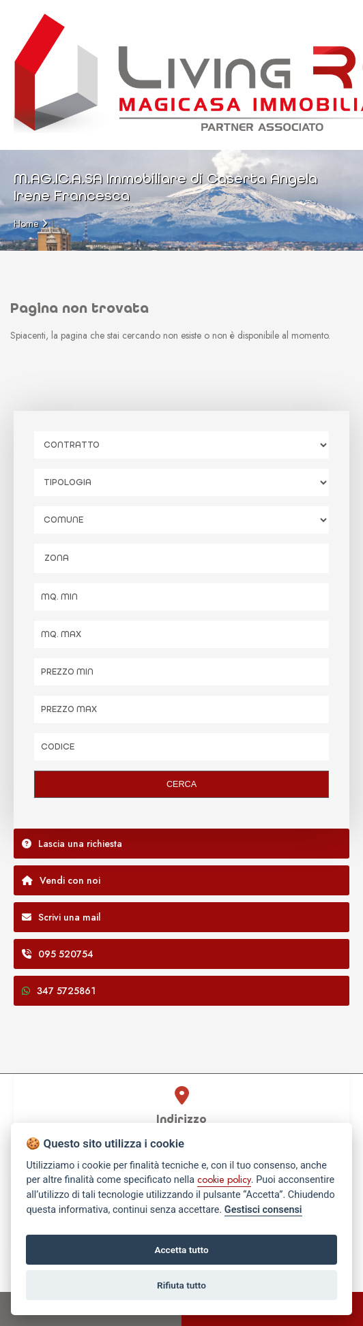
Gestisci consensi (263, 1210)
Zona (56, 558)
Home (26, 223)
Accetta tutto (181, 1249)
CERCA (181, 784)
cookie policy (224, 1179)
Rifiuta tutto (181, 1285)
